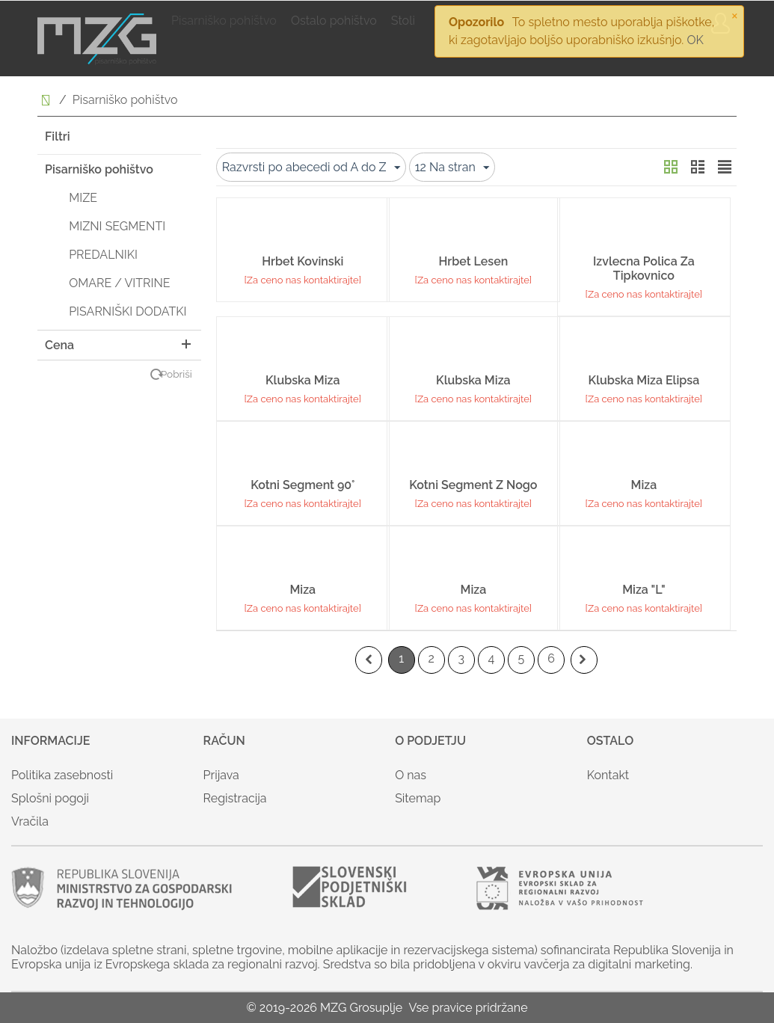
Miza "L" (643, 590)
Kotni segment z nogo (473, 485)
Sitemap (417, 798)
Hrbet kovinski (302, 261)
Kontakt (608, 775)
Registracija (235, 798)
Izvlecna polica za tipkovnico (644, 268)
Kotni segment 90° (302, 485)
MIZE (83, 198)
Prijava (221, 775)
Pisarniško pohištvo (224, 20)
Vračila (30, 821)
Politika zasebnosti (62, 775)
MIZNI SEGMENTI (117, 226)
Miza (644, 485)
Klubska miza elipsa (644, 380)
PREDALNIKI (103, 255)
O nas (410, 775)
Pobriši (176, 374)
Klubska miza (302, 380)
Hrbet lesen (473, 261)
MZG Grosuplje (361, 1008)
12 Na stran (452, 168)
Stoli (403, 20)
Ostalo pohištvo (334, 20)
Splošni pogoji (50, 798)
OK (695, 40)
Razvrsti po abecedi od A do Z (311, 168)
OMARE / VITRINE (119, 283)
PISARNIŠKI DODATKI (127, 311)
